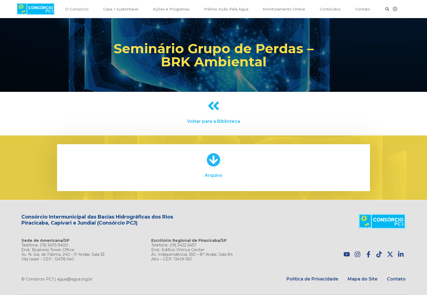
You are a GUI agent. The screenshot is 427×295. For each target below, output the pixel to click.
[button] (387, 9)
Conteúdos (330, 9)
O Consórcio (77, 9)
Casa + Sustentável (120, 9)
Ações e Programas (171, 9)
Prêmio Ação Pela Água (226, 9)
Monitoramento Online (284, 9)
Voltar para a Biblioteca (213, 121)
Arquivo (213, 175)
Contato (362, 9)
